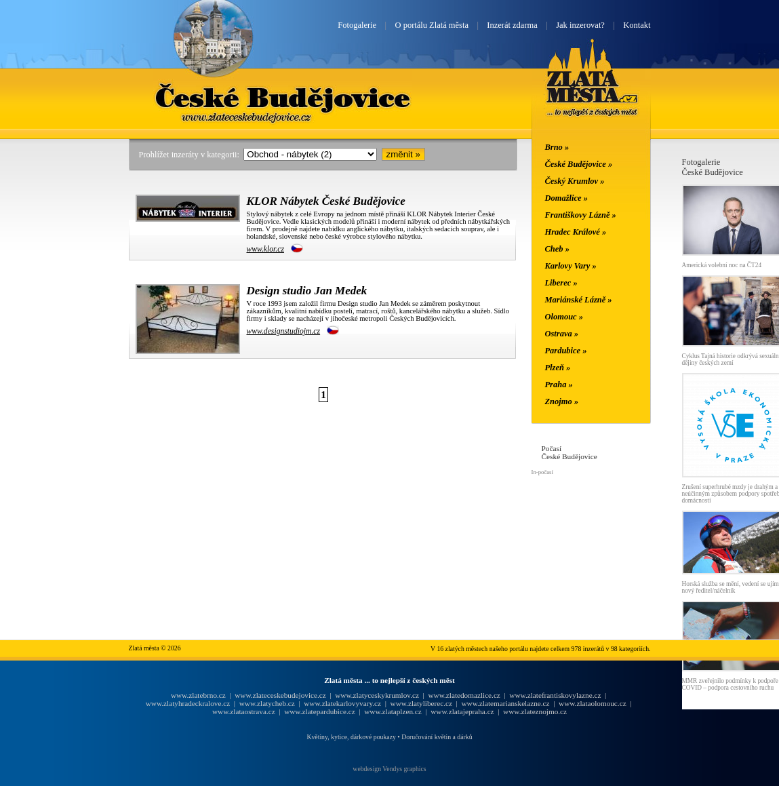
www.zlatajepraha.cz (462, 711)
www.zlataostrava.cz (243, 711)
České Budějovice (282, 96)
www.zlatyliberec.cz (421, 703)
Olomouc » (564, 316)
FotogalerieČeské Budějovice (712, 167)
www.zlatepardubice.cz (319, 711)
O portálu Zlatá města (431, 25)
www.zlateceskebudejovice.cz (280, 695)
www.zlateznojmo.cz (535, 711)
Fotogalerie (357, 25)
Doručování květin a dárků (436, 737)
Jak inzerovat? (580, 25)
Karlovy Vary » (571, 266)
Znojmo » (562, 401)
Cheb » (557, 249)
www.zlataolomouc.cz (592, 703)
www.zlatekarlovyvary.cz (342, 703)
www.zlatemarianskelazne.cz (505, 703)
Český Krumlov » (575, 181)
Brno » (557, 147)
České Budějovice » (579, 164)
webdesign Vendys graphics (389, 768)
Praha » (559, 384)
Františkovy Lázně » (580, 215)
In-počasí (542, 472)
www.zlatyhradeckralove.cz (188, 703)
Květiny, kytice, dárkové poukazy (350, 737)
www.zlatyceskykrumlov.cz (377, 695)
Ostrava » (562, 333)
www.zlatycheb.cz (267, 703)
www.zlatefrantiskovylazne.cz (555, 695)
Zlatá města (592, 93)
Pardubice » (566, 350)
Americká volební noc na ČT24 (722, 265)
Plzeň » (558, 367)
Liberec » (561, 283)
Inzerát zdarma (512, 25)
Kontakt (636, 25)
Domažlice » (566, 198)
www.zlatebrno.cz (198, 695)
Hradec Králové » (576, 232)
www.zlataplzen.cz (393, 711)
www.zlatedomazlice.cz (464, 695)
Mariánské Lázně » (578, 299)
